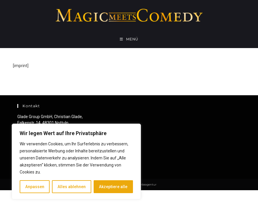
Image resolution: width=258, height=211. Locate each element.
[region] (76, 161)
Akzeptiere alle (113, 186)
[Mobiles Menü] (129, 39)
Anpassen (34, 186)
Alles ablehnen (72, 186)
